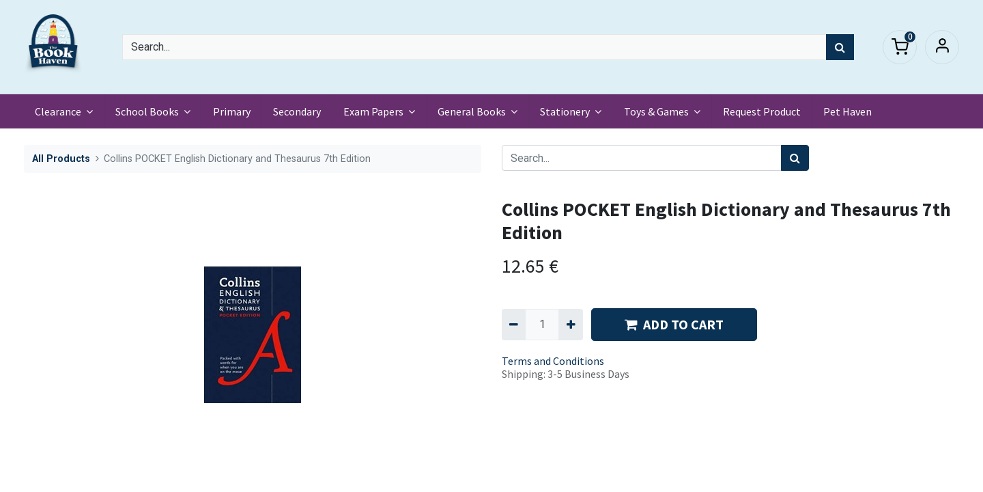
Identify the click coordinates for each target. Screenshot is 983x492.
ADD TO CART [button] (674, 324)
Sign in (942, 47)
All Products (61, 159)
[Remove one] (514, 324)
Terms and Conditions (553, 361)
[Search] (840, 47)
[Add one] (570, 324)
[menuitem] (231, 111)
